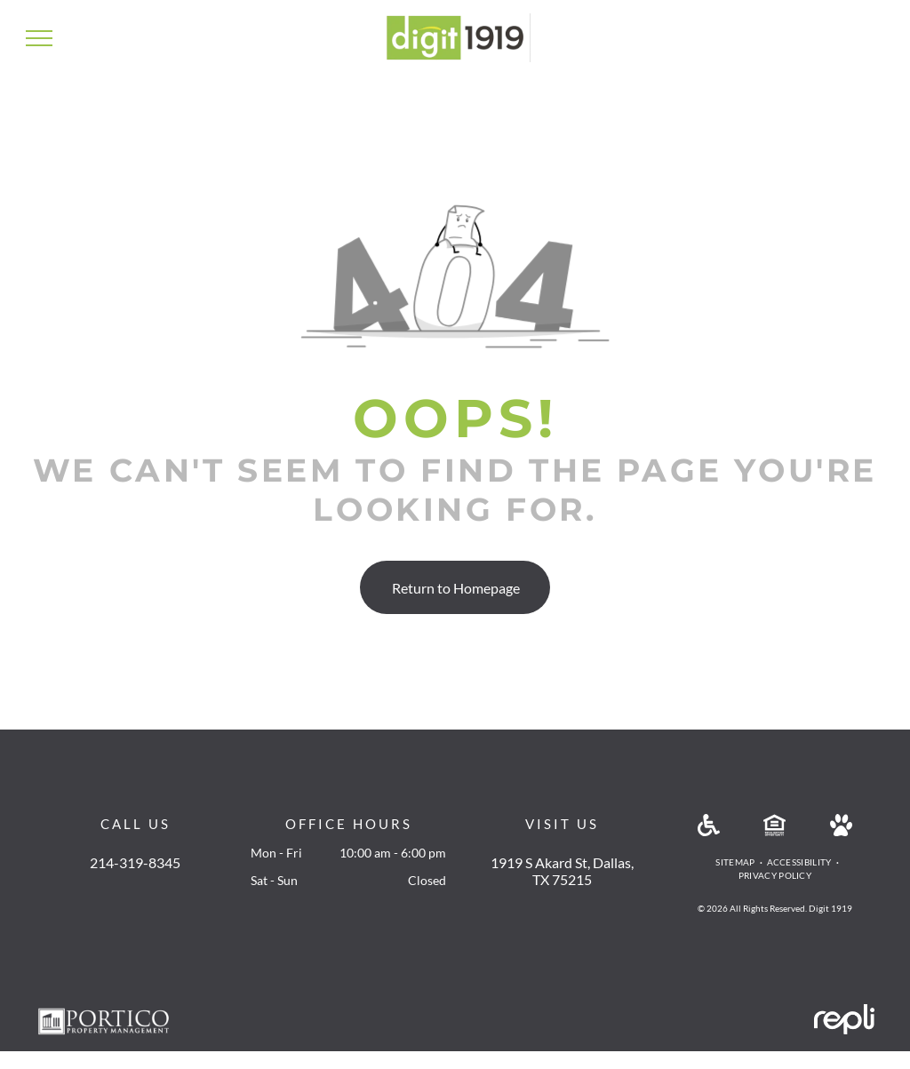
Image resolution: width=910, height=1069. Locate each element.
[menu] (39, 38)
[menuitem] (736, 862)
